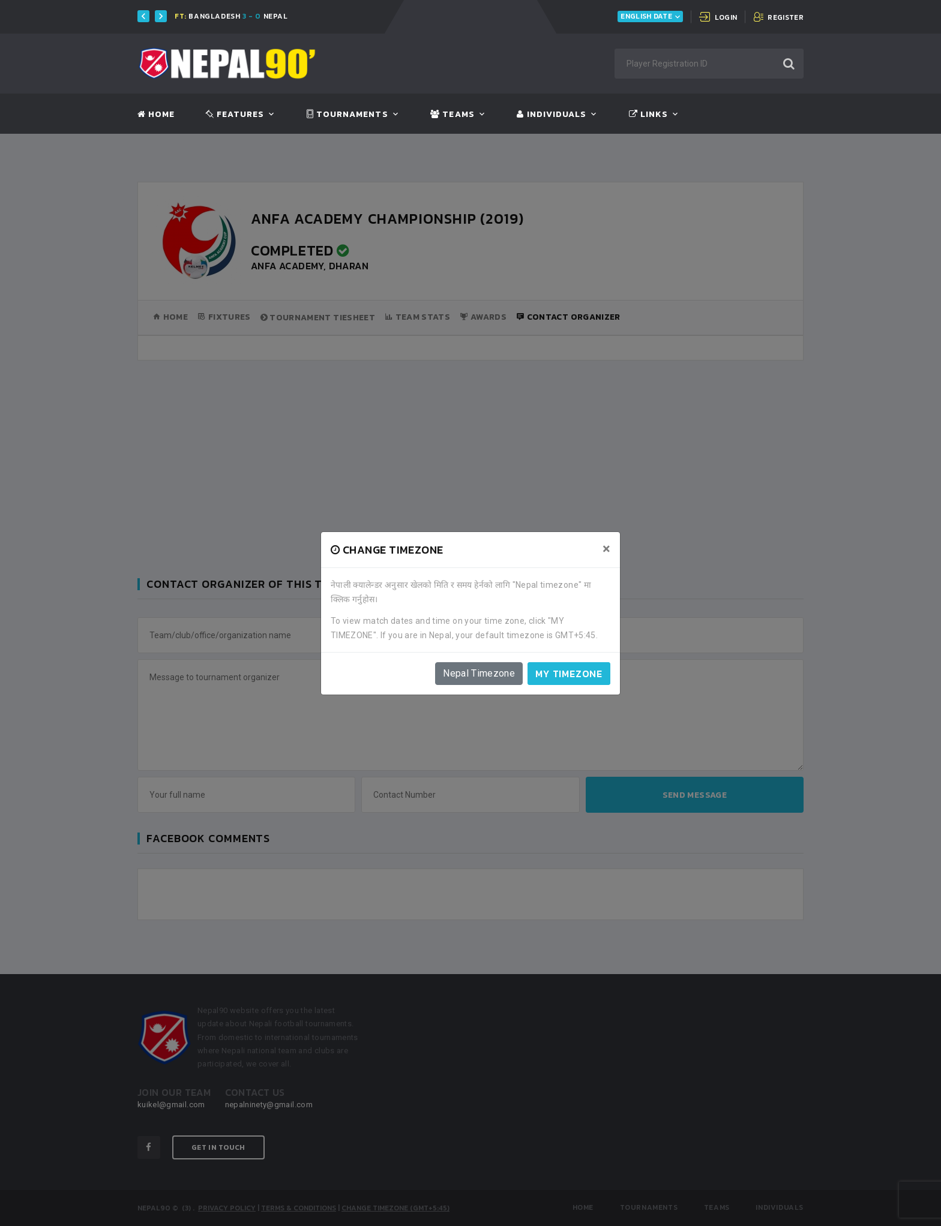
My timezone (569, 673)
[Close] (606, 549)
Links (648, 114)
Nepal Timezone (479, 673)
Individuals (551, 114)
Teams (452, 114)
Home (156, 114)
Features (235, 114)
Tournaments (347, 114)
